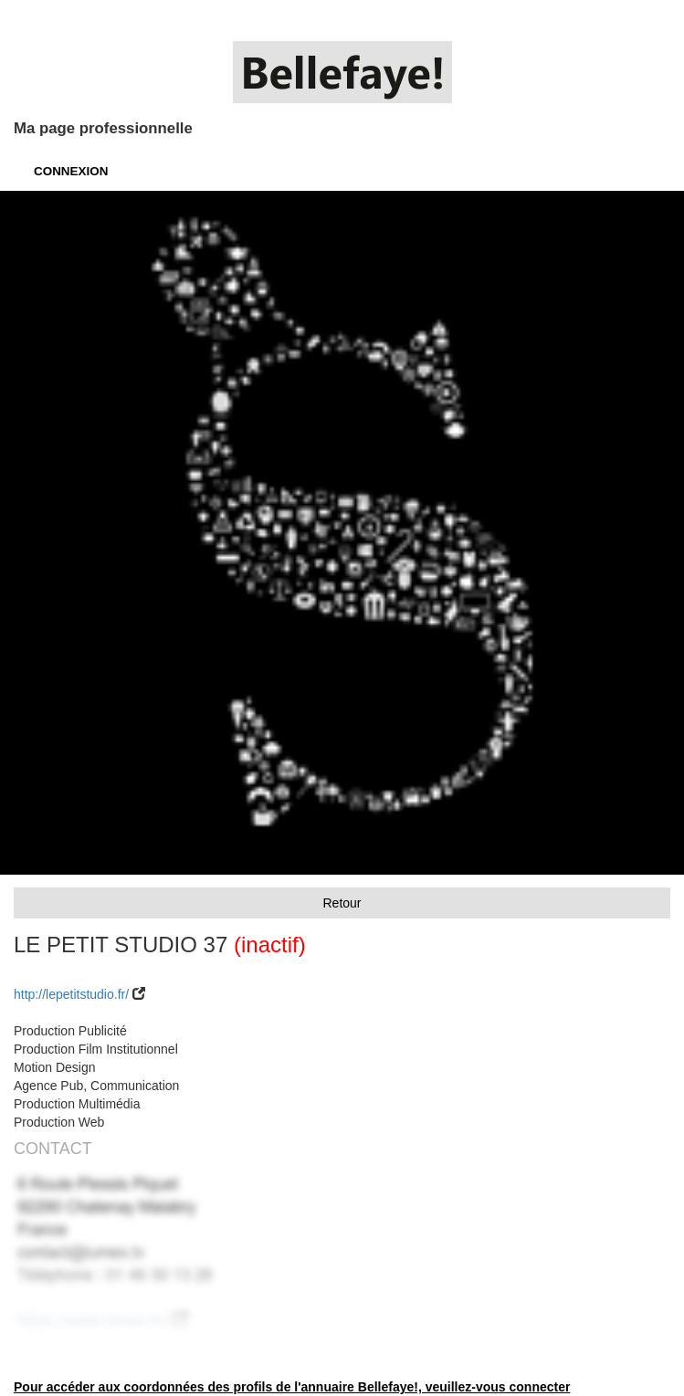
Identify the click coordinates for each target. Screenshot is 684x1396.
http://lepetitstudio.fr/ (71, 994)
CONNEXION (71, 171)
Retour (341, 903)
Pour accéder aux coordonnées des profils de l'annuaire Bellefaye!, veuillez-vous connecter (292, 1387)
